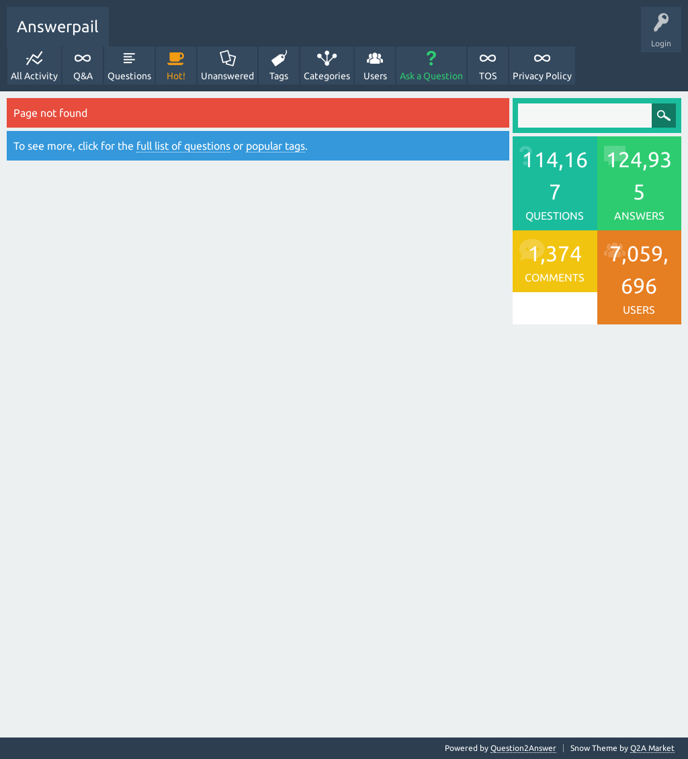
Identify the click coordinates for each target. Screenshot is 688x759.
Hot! (176, 76)
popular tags (275, 146)
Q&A (83, 76)
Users (375, 76)
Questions (129, 76)
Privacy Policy (542, 76)
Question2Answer (523, 748)
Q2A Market (652, 748)
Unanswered (227, 76)
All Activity (34, 76)
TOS (488, 76)
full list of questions (183, 146)
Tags (278, 76)
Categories (327, 76)
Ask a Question (431, 76)
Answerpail (58, 26)
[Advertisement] (258, 314)
